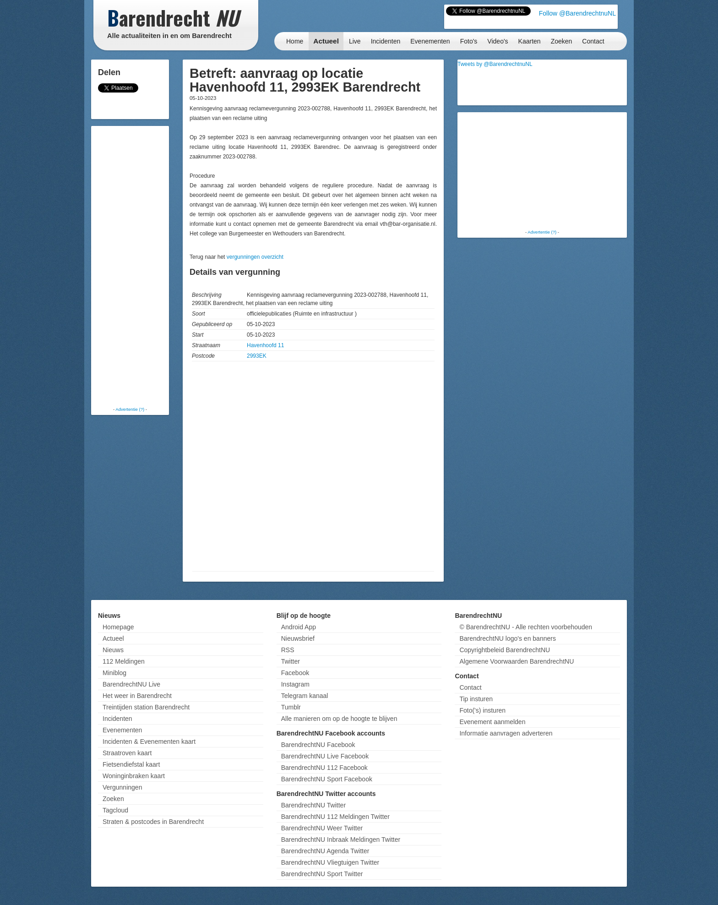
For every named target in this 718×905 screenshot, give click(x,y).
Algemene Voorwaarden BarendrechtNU (516, 661)
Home (294, 41)
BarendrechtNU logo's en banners (507, 638)
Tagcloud (115, 810)
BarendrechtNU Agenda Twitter (325, 851)
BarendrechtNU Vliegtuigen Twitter (330, 862)
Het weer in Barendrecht (137, 695)
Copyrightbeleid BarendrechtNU (504, 650)
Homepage (118, 627)
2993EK (257, 356)
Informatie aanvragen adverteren (505, 733)
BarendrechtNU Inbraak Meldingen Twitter (340, 839)
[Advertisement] (130, 265)
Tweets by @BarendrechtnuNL (495, 64)
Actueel (326, 41)
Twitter (290, 661)
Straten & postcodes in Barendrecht (153, 821)
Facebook (295, 672)
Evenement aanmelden (492, 721)
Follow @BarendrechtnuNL (577, 13)
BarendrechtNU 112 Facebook (324, 767)
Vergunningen (122, 787)
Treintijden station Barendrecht (146, 707)
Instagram (295, 684)
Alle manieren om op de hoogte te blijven (339, 718)
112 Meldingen (124, 661)
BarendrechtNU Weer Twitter (322, 828)
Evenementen (430, 41)
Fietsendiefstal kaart (131, 764)
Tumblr (291, 707)
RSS (287, 650)
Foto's (469, 41)
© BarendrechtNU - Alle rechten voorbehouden (525, 627)
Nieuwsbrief (298, 638)
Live (355, 41)
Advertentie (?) (129, 409)
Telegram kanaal (304, 695)
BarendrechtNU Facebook (318, 744)
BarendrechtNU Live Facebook (325, 756)
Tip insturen (476, 699)
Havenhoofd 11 (265, 345)
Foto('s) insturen (482, 710)
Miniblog (114, 672)
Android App (298, 627)
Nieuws (113, 650)
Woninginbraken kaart (134, 776)
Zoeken (561, 41)
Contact (593, 41)
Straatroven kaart (127, 753)
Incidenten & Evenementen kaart (149, 741)
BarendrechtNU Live (131, 684)
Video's (497, 41)
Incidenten (386, 41)
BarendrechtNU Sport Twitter (322, 874)
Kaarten (529, 41)
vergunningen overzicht (255, 257)
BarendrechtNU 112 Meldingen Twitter (335, 816)
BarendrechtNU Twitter (313, 805)
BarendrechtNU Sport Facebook (326, 779)
